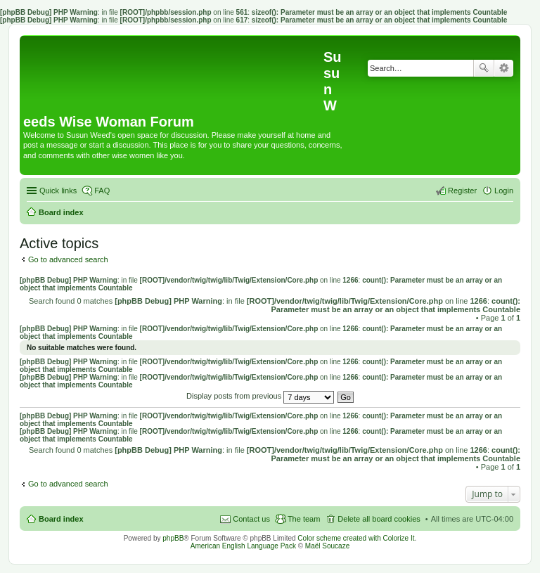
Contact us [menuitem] (251, 519)
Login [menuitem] (503, 190)
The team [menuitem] (304, 519)
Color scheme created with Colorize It (355, 538)
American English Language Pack (243, 546)
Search (483, 68)
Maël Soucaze (327, 546)
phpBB (173, 538)
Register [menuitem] (462, 190)
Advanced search (503, 68)
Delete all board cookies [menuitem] (379, 519)
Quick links (58, 190)
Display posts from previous (260, 396)
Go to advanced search (68, 259)
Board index (61, 519)
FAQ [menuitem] (102, 190)
